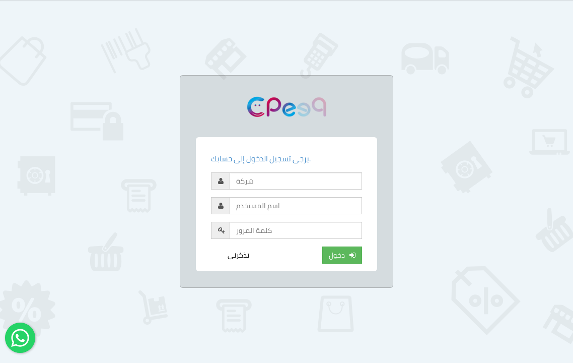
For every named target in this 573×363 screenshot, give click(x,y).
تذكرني (238, 255)
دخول (342, 255)
